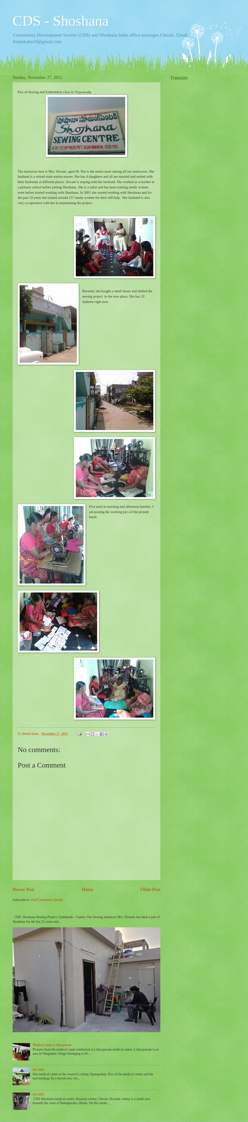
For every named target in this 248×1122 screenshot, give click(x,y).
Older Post (150, 889)
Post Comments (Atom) (47, 900)
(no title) (38, 1069)
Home (87, 889)
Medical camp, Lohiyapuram (52, 1045)
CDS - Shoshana (61, 21)
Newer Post (23, 889)
